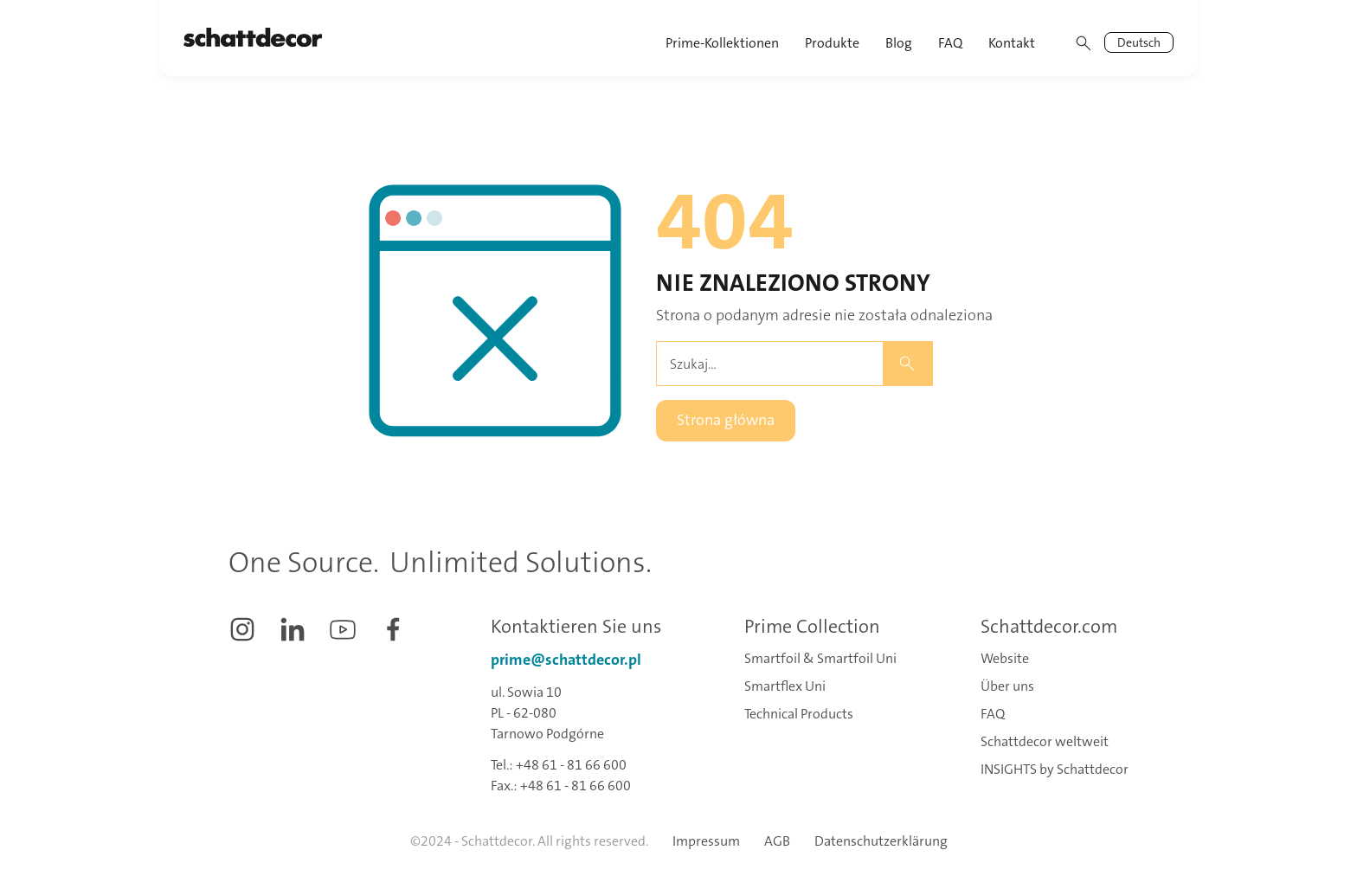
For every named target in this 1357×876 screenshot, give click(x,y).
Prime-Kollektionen (722, 43)
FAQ (950, 43)
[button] (833, 38)
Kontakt (1011, 43)
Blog (898, 43)
